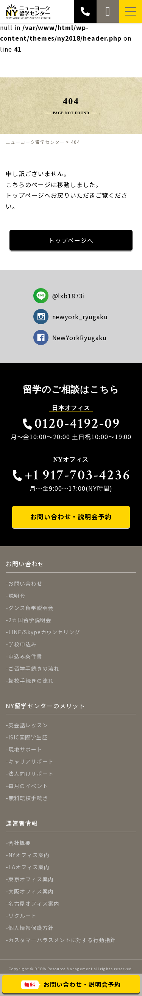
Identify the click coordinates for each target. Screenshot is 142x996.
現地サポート (25, 749)
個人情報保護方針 (31, 927)
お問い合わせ (25, 583)
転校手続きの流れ (31, 680)
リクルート (22, 915)
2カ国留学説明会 (29, 620)
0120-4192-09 (71, 423)
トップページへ (71, 240)
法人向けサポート (31, 773)
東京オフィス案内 (31, 879)
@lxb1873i (59, 295)
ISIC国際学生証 (28, 737)
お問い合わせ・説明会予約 (71, 516)
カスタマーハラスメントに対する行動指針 (62, 940)
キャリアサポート (31, 761)
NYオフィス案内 (29, 855)
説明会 (16, 595)
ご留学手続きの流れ (33, 668)
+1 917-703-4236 (70, 475)
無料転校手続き (28, 798)
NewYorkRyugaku (70, 337)
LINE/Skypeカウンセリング (44, 632)
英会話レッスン (28, 725)
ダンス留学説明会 (31, 607)
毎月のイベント (28, 786)
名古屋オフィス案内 (33, 903)
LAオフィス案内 (29, 867)
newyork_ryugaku (70, 316)
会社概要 (19, 842)
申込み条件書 (25, 656)
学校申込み (22, 644)
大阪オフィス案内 (31, 891)
